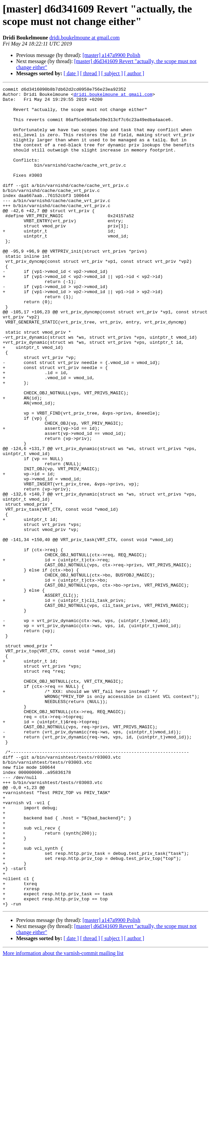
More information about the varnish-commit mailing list (63, 1117)
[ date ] (71, 73)
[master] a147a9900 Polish (111, 55)
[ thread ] (90, 73)
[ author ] (134, 73)
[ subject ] (112, 73)
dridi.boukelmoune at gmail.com (84, 37)
